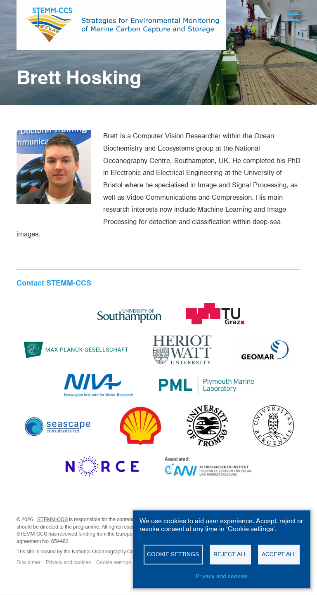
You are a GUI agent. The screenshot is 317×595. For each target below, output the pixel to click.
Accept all (279, 554)
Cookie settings (113, 562)
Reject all (230, 554)
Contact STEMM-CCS (54, 283)
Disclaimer (28, 562)
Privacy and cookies (68, 562)
